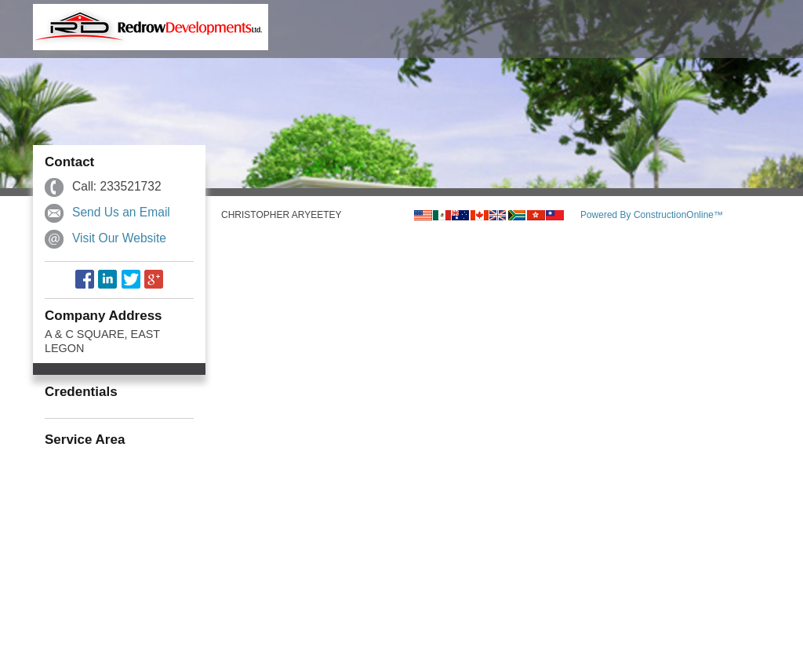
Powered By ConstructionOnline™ (651, 214)
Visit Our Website (119, 238)
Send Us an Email (121, 212)
